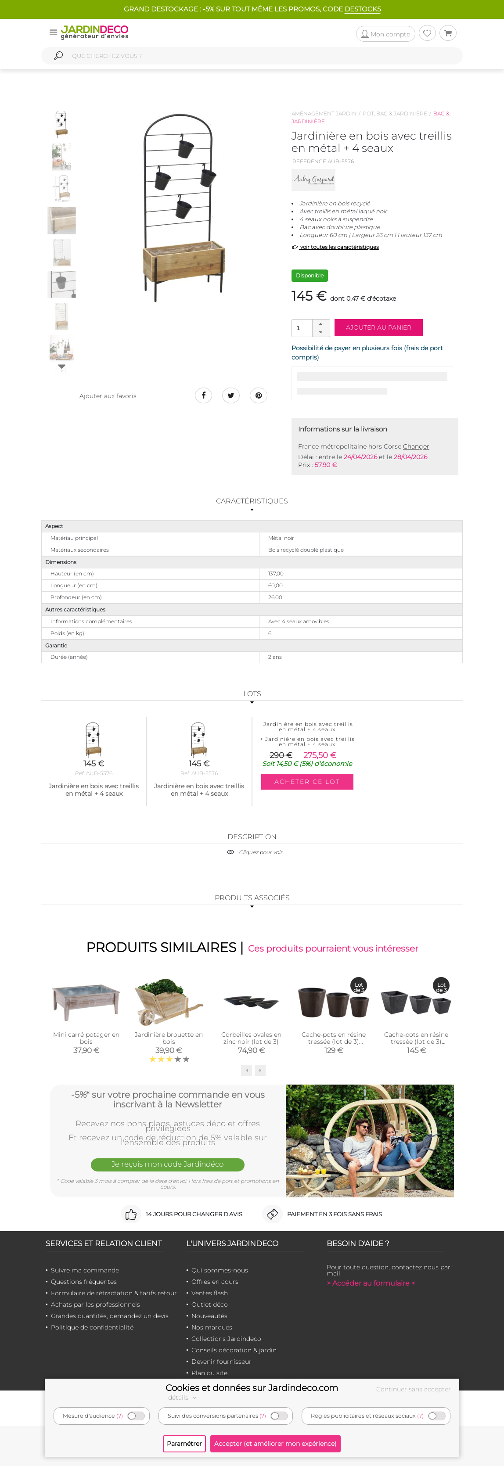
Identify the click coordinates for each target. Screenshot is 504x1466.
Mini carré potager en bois (86, 1038)
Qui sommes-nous (219, 1270)
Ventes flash (209, 1293)
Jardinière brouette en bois (169, 1038)
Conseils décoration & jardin (234, 1350)
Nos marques (211, 1327)
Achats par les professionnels (95, 1304)
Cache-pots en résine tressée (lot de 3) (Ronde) (334, 1042)
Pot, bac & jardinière (395, 113)
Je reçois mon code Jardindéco (168, 1164)
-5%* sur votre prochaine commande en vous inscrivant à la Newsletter (168, 1099)
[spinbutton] (310, 328)
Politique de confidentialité (92, 1327)
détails (183, 1397)
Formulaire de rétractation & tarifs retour (114, 1293)
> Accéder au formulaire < (371, 1283)
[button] (321, 324)
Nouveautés (209, 1316)
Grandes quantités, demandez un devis (110, 1316)
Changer (416, 446)
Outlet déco (209, 1304)
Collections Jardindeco (226, 1339)
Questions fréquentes (84, 1282)
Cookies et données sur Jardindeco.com (252, 1388)
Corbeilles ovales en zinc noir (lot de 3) (251, 1038)
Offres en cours (214, 1282)
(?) (119, 1415)
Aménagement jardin (324, 113)
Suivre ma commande (85, 1270)
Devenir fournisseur (221, 1361)
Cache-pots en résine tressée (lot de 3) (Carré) (416, 1042)
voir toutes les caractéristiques (335, 247)
